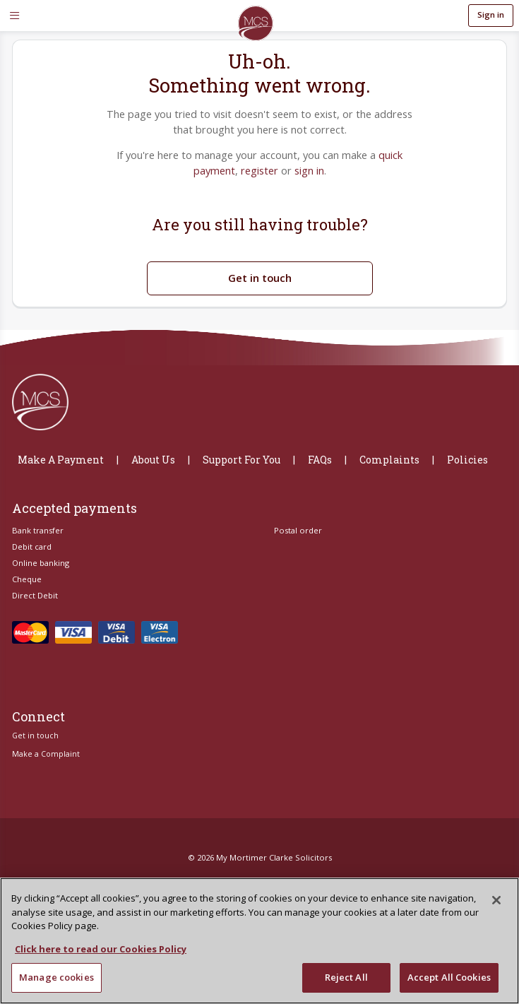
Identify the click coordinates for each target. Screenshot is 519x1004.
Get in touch (259, 268)
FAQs (320, 450)
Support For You (241, 450)
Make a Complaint (46, 745)
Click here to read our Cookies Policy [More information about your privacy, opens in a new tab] (100, 949)
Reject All (346, 977)
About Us (153, 450)
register (259, 165)
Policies (467, 450)
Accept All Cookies (449, 977)
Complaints (389, 450)
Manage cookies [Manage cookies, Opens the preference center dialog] (56, 977)
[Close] (496, 900)
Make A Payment (61, 450)
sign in (306, 165)
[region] (259, 941)
